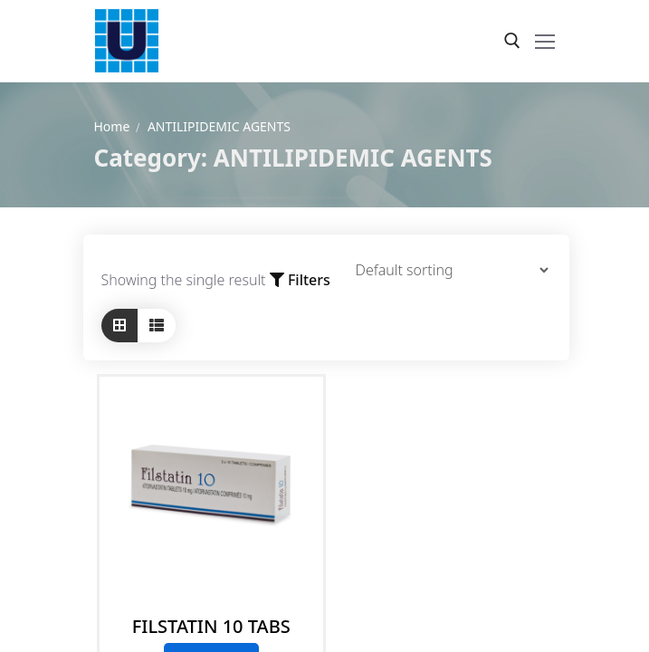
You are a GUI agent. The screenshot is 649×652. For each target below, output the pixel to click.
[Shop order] (442, 270)
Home (112, 126)
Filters (300, 280)
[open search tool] (512, 41)
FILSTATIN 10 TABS (211, 626)
